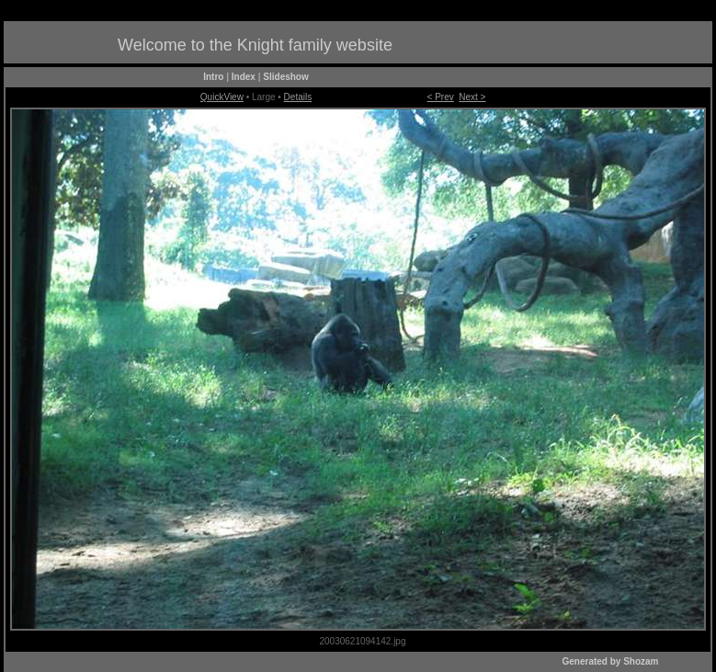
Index (244, 77)
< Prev (440, 97)
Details (298, 97)
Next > (472, 97)
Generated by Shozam (610, 661)
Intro (213, 77)
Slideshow (285, 77)
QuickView (222, 97)
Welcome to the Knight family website (255, 45)
